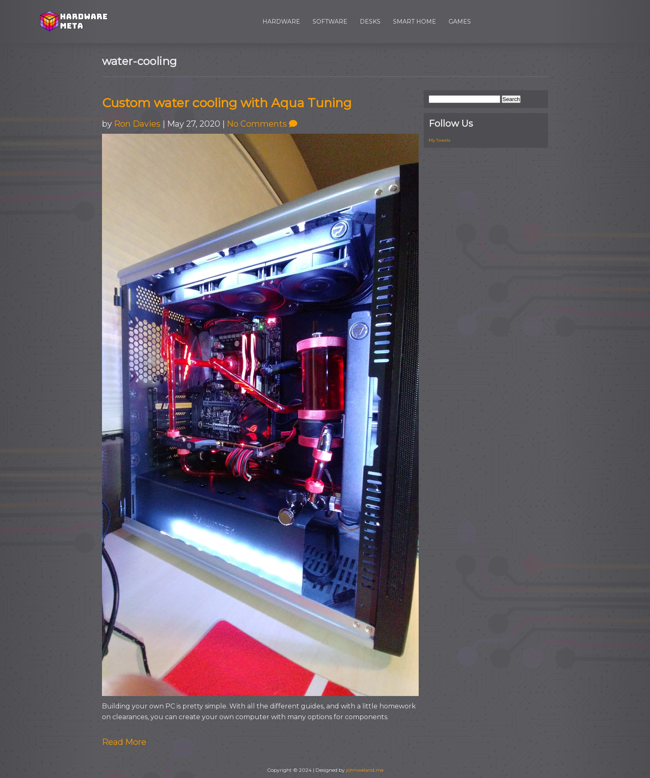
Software (330, 21)
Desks (370, 21)
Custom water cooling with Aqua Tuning (227, 103)
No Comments (262, 124)
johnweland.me (364, 770)
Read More (124, 742)
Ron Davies (137, 124)
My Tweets (439, 140)
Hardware (281, 21)
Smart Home (414, 21)
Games (460, 21)
